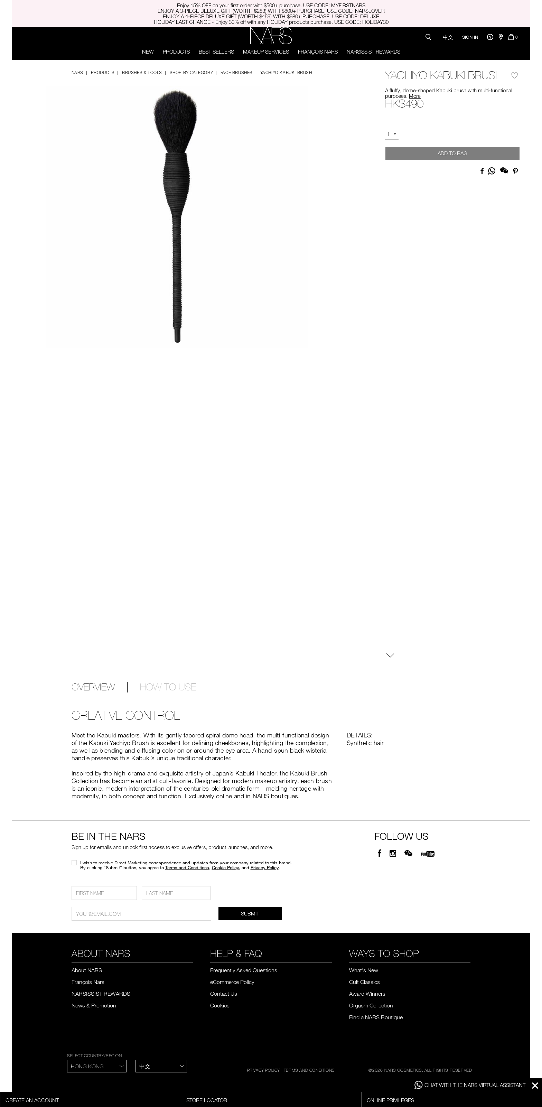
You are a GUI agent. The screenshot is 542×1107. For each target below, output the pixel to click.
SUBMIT (250, 913)
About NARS (87, 970)
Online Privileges (390, 1100)
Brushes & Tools (142, 72)
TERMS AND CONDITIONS (309, 1070)
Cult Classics (364, 982)
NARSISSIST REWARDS (373, 51)
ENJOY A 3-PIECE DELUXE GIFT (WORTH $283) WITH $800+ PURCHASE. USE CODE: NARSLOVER (271, 11)
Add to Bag (452, 153)
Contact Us (223, 993)
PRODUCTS (176, 51)
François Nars (318, 51)
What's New (363, 970)
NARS (77, 72)
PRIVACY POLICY (263, 1070)
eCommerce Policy (232, 982)
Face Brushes (237, 72)
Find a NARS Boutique (376, 1017)
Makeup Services (266, 51)
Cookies (220, 1005)
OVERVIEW (93, 687)
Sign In (470, 37)
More (415, 96)
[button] (177, 211)
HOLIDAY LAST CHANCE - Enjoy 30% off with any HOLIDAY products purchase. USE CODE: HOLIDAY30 (271, 22)
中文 (448, 37)
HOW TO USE (168, 687)
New (148, 51)
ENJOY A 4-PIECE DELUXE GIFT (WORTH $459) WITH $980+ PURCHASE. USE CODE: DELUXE (271, 16)
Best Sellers (216, 51)
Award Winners (367, 993)
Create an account (32, 1100)
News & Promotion (94, 1005)
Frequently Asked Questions (243, 970)
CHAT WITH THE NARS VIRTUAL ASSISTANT (469, 1085)
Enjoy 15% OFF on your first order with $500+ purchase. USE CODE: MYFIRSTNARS (271, 5)
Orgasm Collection (371, 1005)
